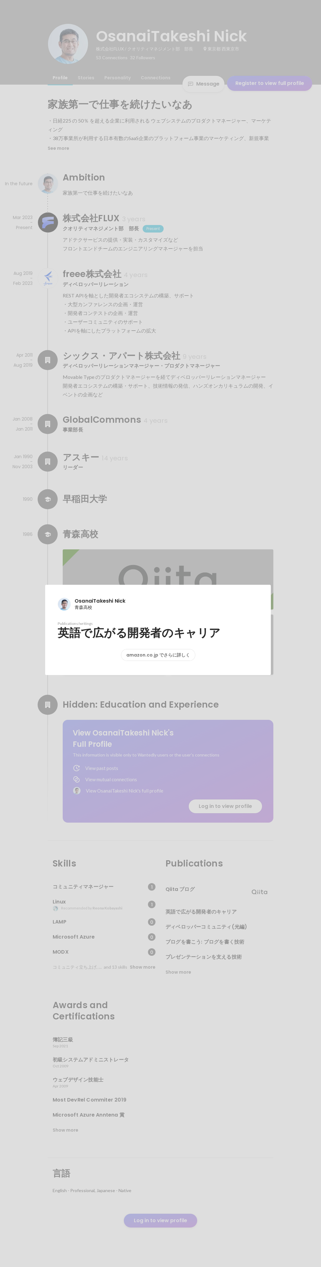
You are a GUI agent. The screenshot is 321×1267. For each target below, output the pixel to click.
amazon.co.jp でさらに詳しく (158, 655)
